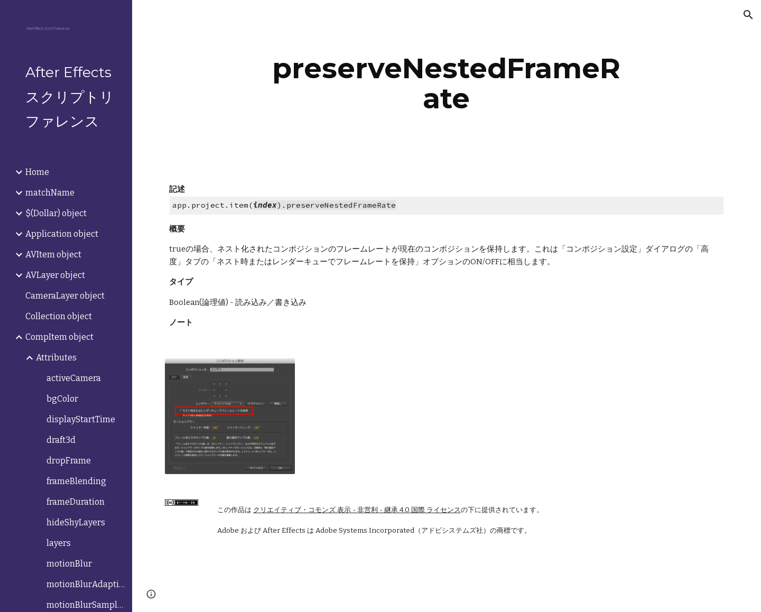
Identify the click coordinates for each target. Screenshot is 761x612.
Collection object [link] (58, 316)
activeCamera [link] (74, 378)
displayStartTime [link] (81, 419)
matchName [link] (50, 193)
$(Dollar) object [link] (56, 213)
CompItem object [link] (59, 337)
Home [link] (37, 172)
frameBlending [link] (76, 481)
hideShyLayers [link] (76, 522)
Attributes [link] (56, 358)
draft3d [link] (61, 440)
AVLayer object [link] (55, 275)
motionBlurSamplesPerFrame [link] (86, 605)
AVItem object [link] (53, 254)
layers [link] (59, 543)
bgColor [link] (62, 399)
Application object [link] (61, 234)
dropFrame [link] (69, 461)
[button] (748, 14)
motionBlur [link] (69, 564)
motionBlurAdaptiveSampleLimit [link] (86, 584)
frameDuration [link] (76, 502)
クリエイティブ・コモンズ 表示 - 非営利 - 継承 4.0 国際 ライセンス (357, 510)
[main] (446, 83)
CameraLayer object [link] (65, 296)
